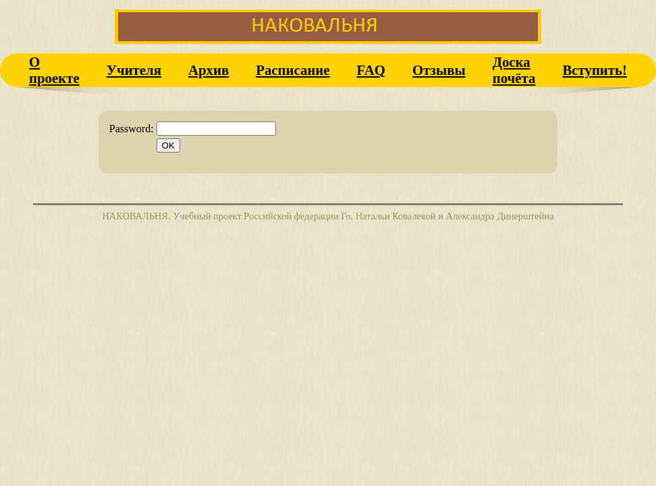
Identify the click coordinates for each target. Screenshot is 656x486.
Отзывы (439, 70)
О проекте (54, 70)
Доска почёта (514, 70)
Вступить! (594, 70)
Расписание (292, 70)
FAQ (371, 70)
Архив (208, 70)
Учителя (134, 70)
